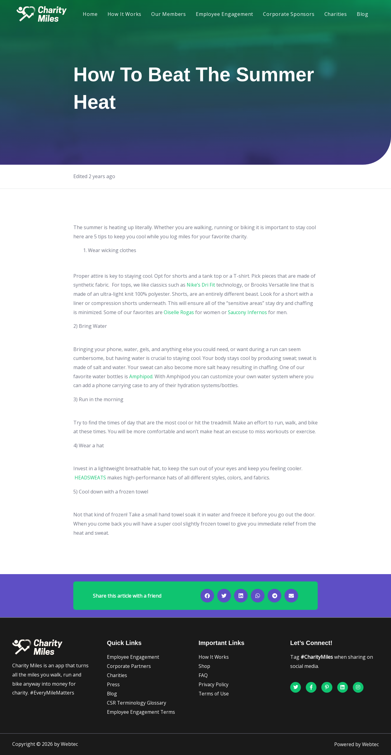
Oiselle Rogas (179, 312)
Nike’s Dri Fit (201, 284)
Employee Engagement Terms (141, 712)
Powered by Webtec (356, 744)
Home (90, 14)
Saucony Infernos (249, 312)
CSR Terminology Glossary (137, 703)
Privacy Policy (214, 684)
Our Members (168, 14)
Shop (204, 666)
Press (113, 684)
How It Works (125, 14)
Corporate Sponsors (288, 14)
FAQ (203, 675)
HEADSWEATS (91, 477)
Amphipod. (141, 376)
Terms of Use (214, 694)
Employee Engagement (224, 14)
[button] (207, 596)
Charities (335, 14)
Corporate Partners (129, 666)
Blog (362, 14)
